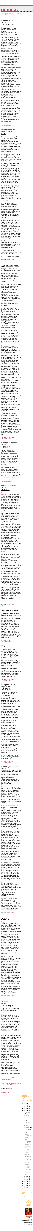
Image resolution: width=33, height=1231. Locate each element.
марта (28, 1167)
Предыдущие (16, 1083)
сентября (28, 1119)
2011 (25, 1178)
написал (4, 494)
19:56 (12, 604)
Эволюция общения (11, 771)
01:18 (12, 480)
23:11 (12, 124)
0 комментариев (6, 125)
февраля (28, 1169)
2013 (25, 1110)
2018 (25, 1105)
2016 (25, 1108)
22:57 (12, 1077)
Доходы (5, 918)
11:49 (12, 679)
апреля (28, 1131)
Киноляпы (6, 689)
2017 (25, 1106)
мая (27, 1129)
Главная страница (11, 1083)
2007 (25, 1185)
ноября (28, 1112)
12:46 (12, 995)
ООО (3, 133)
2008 (25, 1183)
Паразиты (6, 447)
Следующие (5, 1083)
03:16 (12, 761)
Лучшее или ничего (10, 610)
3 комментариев (6, 641)
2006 (25, 1187)
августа (28, 1122)
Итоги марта (7, 1005)
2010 (25, 1179)
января (28, 1172)
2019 (25, 1103)
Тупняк (4, 646)
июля (27, 1125)
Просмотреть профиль (27, 1225)
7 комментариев (6, 261)
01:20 (12, 437)
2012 (25, 1176)
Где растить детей (10, 265)
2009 (25, 1181)
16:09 (12, 259)
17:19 (12, 640)
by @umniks (28, 1196)
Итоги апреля (8, 24)
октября (28, 1115)
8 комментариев (6, 438)
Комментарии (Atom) (8, 1092)
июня (27, 1127)
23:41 (12, 912)
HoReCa (5, 489)
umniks (9, 9)
